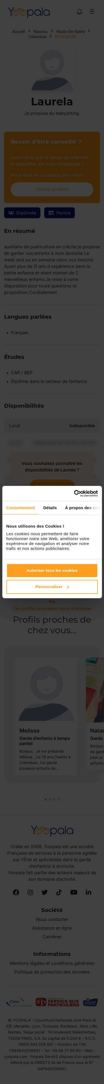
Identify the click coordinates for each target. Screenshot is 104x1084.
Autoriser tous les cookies (52, 570)
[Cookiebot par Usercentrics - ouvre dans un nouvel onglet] (74, 493)
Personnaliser (52, 586)
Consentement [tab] (20, 507)
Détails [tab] (50, 507)
